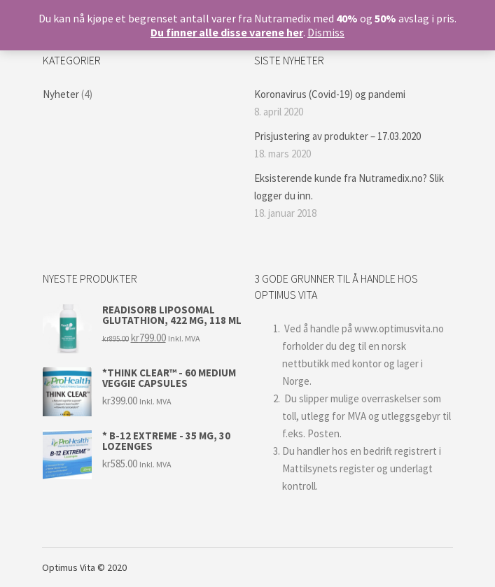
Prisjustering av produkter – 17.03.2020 (337, 136)
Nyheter (61, 94)
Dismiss (325, 32)
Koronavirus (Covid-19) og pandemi (329, 94)
